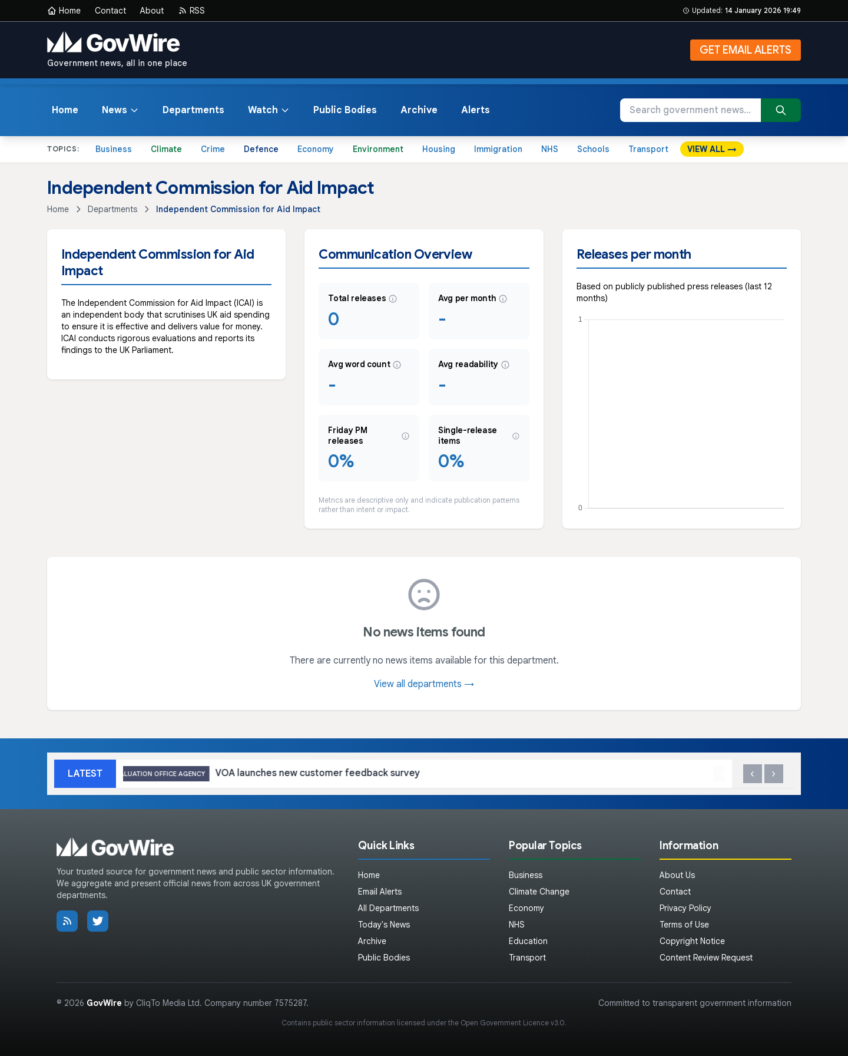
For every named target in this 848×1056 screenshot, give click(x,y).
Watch (269, 110)
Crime (213, 149)
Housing (438, 149)
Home (64, 10)
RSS (191, 10)
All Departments (388, 908)
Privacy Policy (685, 908)
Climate (166, 149)
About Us (677, 875)
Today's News (384, 924)
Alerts (475, 110)
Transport (648, 149)
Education (528, 941)
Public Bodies (345, 110)
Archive (419, 110)
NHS (549, 149)
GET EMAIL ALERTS (745, 50)
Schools (593, 149)
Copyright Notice (692, 941)
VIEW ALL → (712, 149)
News (120, 110)
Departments (193, 110)
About (152, 10)
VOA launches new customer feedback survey (277, 774)
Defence (261, 149)
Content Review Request (706, 957)
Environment (378, 149)
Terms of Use (684, 924)
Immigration (498, 149)
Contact (110, 10)
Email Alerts (380, 891)
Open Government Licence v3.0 (513, 1022)
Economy (315, 149)
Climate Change (539, 891)
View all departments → (424, 684)
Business (113, 149)
